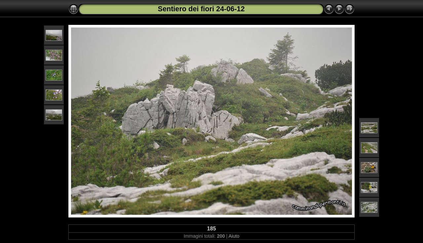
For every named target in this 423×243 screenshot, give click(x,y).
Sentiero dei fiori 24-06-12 (201, 9)
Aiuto (233, 236)
